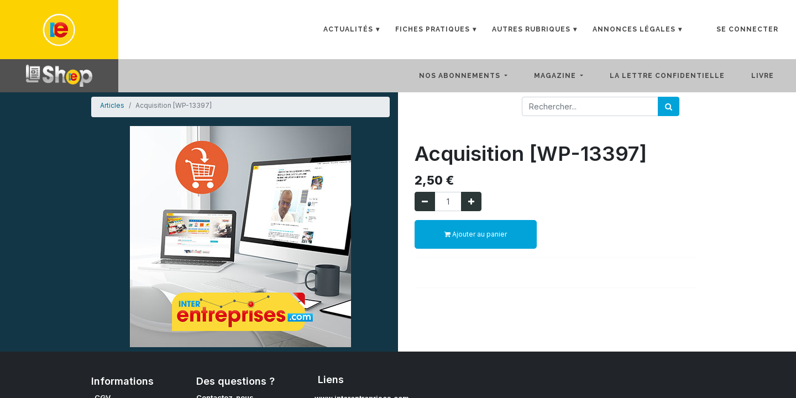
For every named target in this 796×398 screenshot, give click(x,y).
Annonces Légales (634, 29)
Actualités (348, 29)
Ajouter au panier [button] (475, 234)
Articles (112, 105)
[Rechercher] (668, 106)
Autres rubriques (531, 29)
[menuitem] (676, 75)
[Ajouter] (471, 201)
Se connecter (747, 29)
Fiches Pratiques (432, 29)
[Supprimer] (425, 201)
